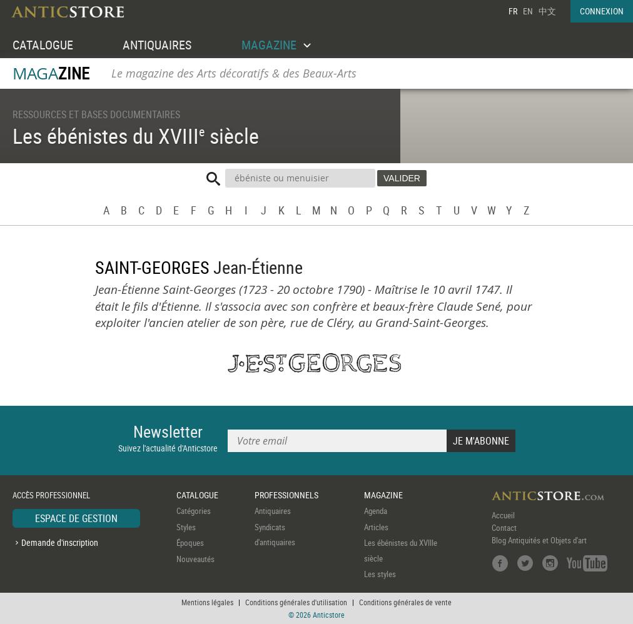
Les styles (380, 574)
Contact (504, 527)
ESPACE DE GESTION (76, 518)
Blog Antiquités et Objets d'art (539, 540)
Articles (376, 527)
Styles (186, 527)
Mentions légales (207, 602)
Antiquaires (273, 510)
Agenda (375, 510)
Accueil (503, 515)
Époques (190, 542)
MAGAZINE (383, 495)
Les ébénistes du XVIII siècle (136, 135)
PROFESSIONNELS (286, 495)
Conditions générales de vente (405, 602)
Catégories (193, 510)
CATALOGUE (43, 44)
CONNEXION (602, 11)
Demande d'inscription (59, 542)
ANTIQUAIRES (157, 44)
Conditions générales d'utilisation (296, 602)
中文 (547, 11)
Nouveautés (195, 559)
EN (528, 11)
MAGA (51, 73)
